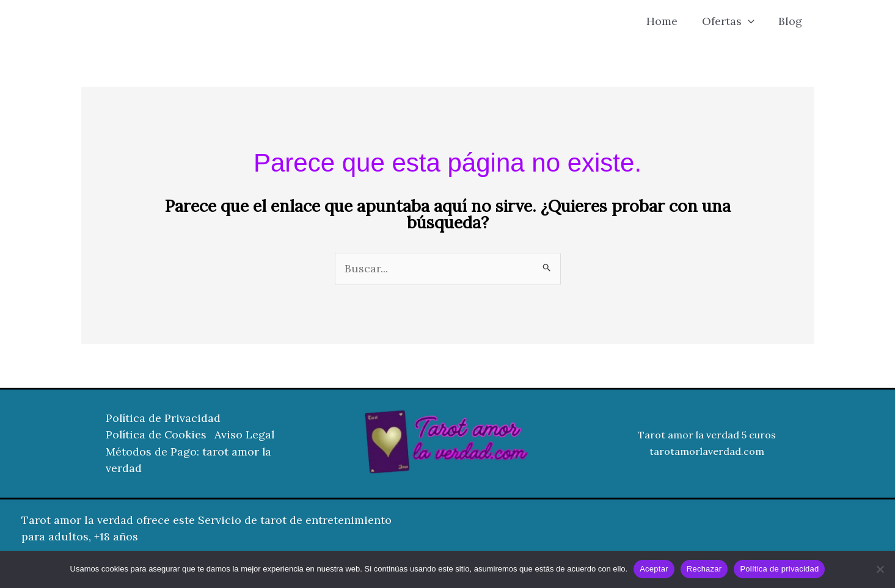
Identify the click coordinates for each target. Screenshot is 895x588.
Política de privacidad (779, 568)
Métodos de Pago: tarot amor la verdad (189, 460)
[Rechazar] (880, 569)
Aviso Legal (247, 436)
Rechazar (704, 568)
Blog (791, 21)
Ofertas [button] (731, 21)
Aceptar (654, 568)
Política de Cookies (157, 436)
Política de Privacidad (164, 419)
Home (667, 21)
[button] (751, 21)
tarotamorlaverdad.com (706, 452)
